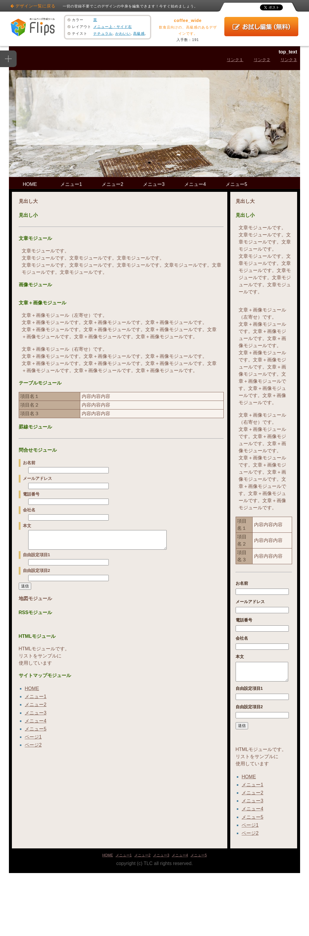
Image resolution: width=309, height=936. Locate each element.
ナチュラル (103, 33)
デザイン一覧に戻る (35, 6)
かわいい (123, 33)
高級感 (139, 33)
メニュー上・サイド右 (112, 27)
